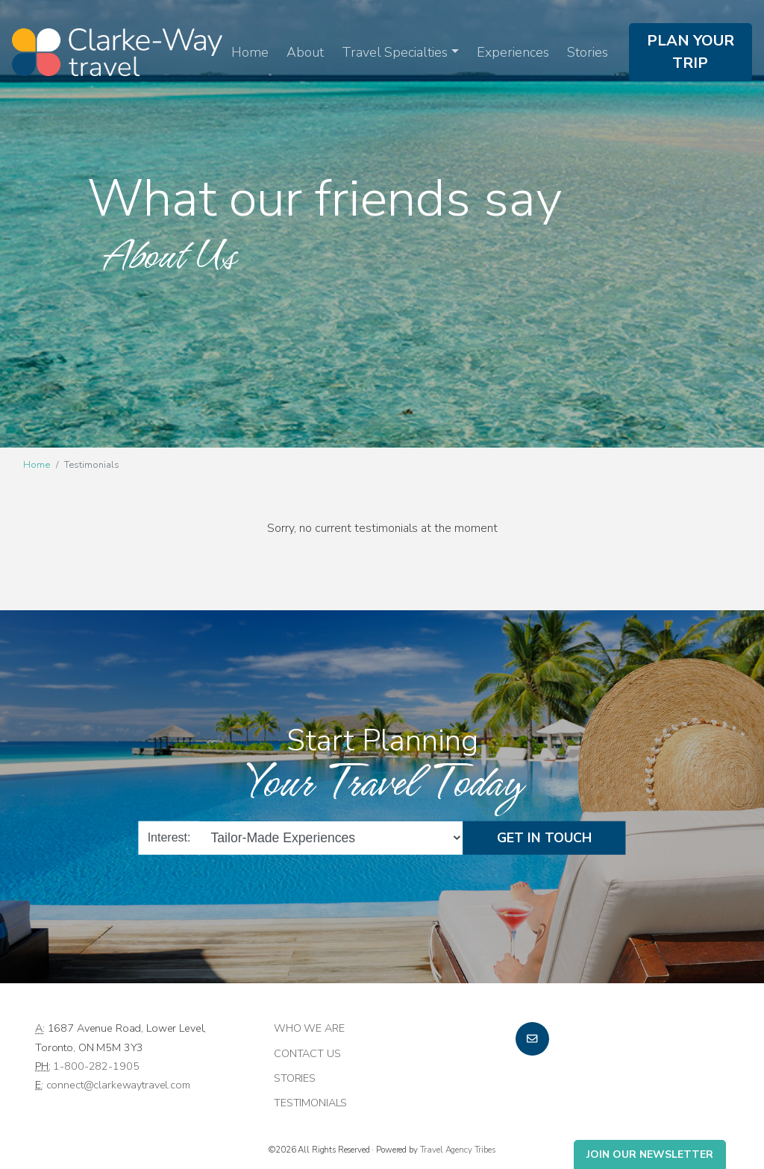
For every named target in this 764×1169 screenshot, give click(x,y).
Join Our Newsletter (649, 1154)
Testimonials (310, 1102)
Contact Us (307, 1053)
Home (250, 52)
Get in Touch (544, 838)
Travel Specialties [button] (395, 52)
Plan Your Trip (690, 52)
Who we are (309, 1028)
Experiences (513, 52)
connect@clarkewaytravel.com (118, 1084)
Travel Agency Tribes (457, 1150)
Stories (587, 52)
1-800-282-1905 (96, 1066)
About (305, 52)
